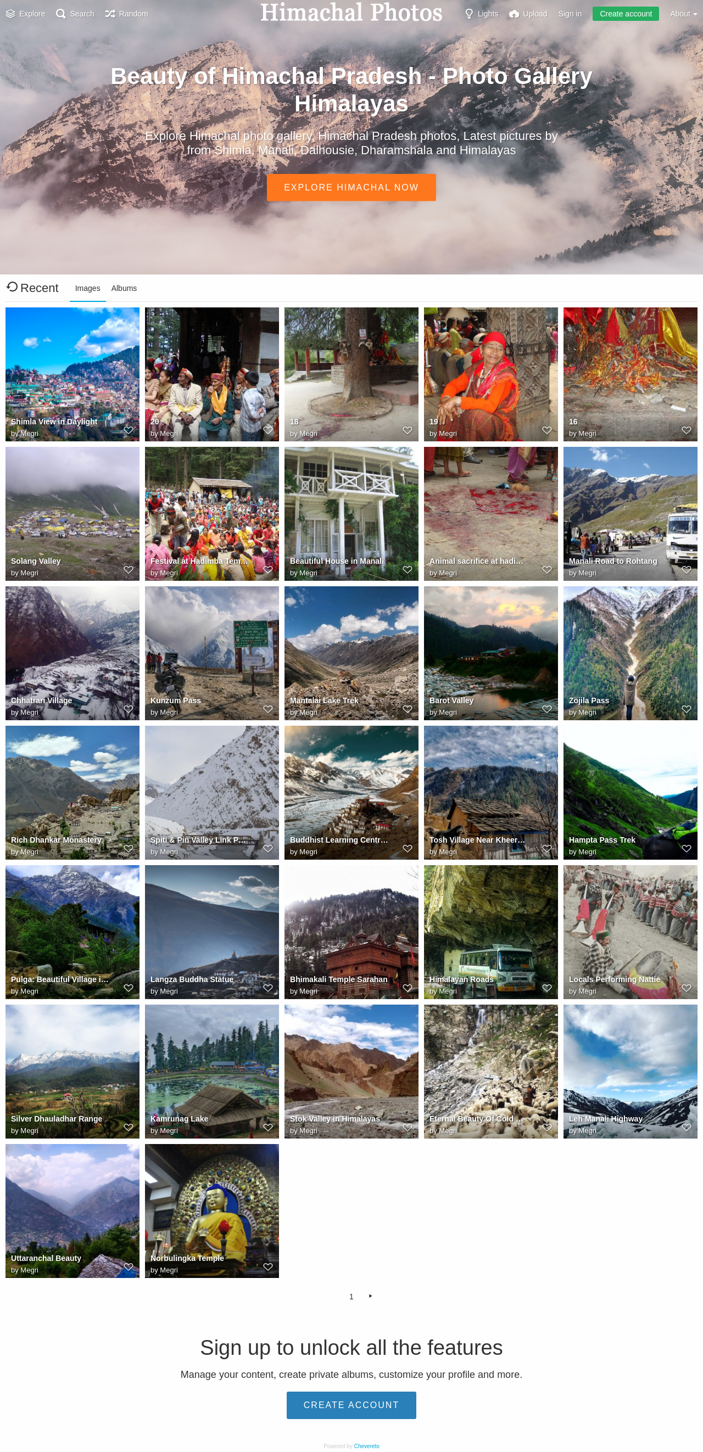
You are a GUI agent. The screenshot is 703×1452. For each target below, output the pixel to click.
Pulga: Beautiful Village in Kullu (60, 979)
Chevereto (367, 1446)
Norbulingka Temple (187, 1258)
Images (88, 288)
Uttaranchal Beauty (46, 1258)
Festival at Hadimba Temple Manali (199, 561)
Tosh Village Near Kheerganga (478, 840)
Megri (29, 433)
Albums (124, 288)
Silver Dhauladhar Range (56, 1118)
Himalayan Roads (461, 979)
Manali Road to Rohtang (613, 561)
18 (294, 421)
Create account (626, 13)
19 (433, 421)
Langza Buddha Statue (191, 979)
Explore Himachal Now (351, 187)
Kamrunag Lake (179, 1118)
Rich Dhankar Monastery (56, 840)
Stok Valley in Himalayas (335, 1118)
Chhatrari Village (41, 700)
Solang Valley (36, 561)
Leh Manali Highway (606, 1118)
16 (573, 421)
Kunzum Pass (175, 700)
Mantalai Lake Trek (324, 700)
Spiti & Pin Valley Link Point (199, 840)
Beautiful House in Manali (337, 561)
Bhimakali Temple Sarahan (339, 979)
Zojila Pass (589, 700)
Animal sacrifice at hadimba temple (478, 561)
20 (154, 421)
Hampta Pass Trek (602, 840)
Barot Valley (451, 700)
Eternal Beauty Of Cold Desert (478, 1118)
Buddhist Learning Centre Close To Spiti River (339, 840)
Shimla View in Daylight (54, 421)
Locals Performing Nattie (614, 979)
